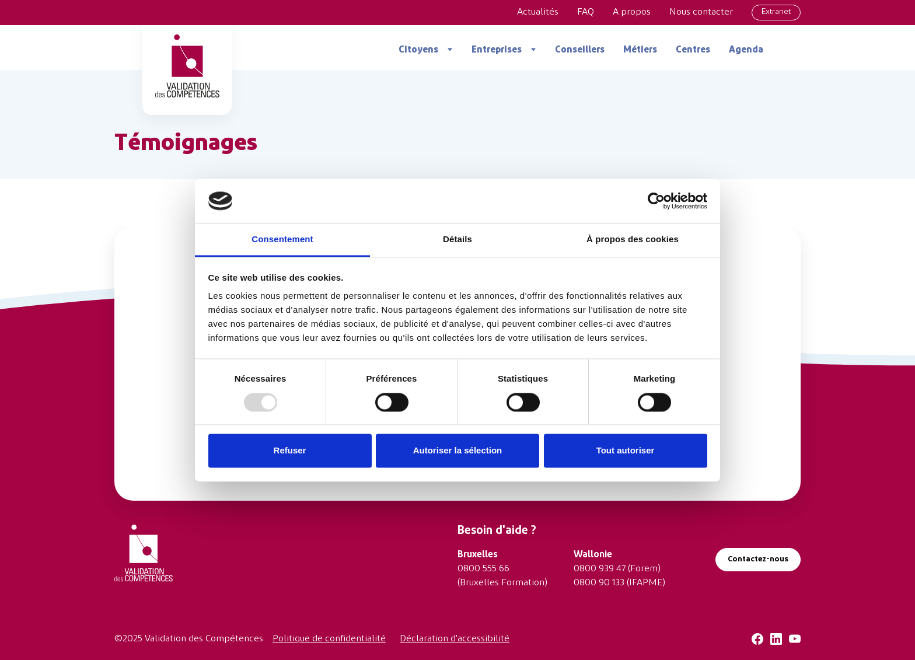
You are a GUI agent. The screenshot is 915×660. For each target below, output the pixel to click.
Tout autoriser (625, 451)
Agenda (746, 50)
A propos (632, 12)
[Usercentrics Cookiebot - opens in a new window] (656, 200)
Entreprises (497, 50)
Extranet (776, 12)
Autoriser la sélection (457, 451)
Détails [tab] (457, 240)
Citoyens (418, 50)
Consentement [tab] (282, 240)
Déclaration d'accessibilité (454, 639)
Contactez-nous (758, 559)
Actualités (537, 12)
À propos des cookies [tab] (632, 240)
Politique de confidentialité (329, 639)
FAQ (585, 12)
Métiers (640, 50)
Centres (693, 50)
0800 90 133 (599, 583)
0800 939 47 (600, 569)
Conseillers (580, 50)
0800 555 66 (483, 569)
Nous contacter (701, 12)
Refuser (290, 451)
